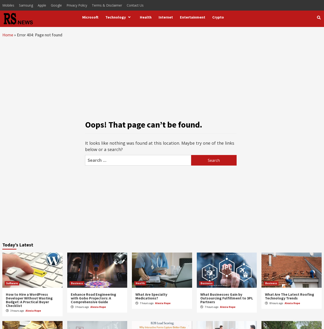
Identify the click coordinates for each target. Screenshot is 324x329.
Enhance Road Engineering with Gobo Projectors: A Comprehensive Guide (93, 298)
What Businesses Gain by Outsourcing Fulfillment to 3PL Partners (226, 298)
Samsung (26, 5)
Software (12, 283)
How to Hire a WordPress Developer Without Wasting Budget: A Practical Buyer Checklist (29, 300)
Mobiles (8, 5)
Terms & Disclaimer (107, 5)
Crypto (218, 17)
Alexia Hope (33, 310)
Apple (42, 5)
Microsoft (90, 17)
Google (56, 5)
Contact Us (135, 5)
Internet (166, 17)
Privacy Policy (77, 5)
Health (146, 17)
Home (7, 35)
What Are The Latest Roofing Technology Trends (289, 296)
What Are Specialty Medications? (151, 296)
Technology (119, 17)
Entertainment (192, 17)
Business (77, 283)
